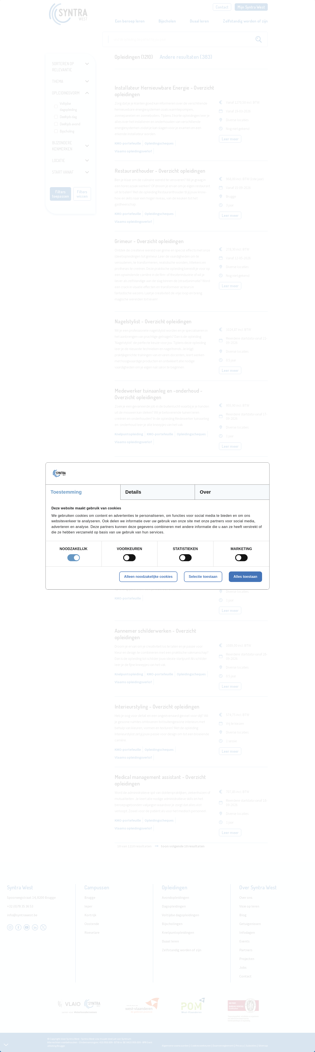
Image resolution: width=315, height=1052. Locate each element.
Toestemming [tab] (66, 492)
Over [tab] (205, 492)
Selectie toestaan (203, 576)
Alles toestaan (245, 576)
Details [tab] (133, 492)
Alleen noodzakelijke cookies (148, 576)
